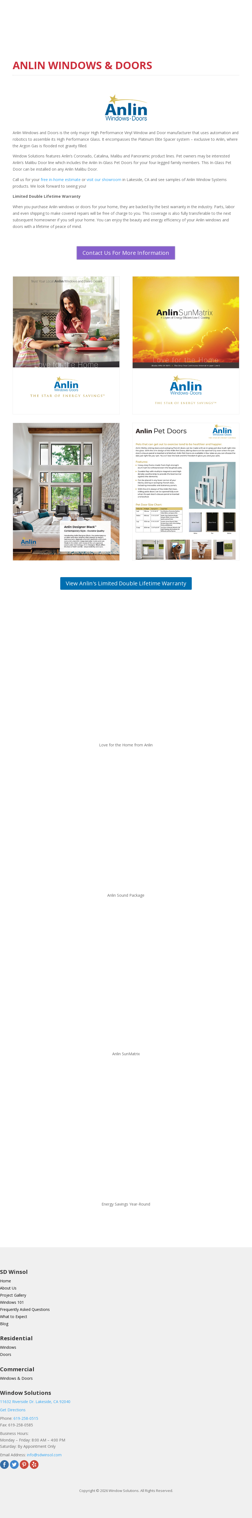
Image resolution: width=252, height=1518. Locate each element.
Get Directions (13, 1409)
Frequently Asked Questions (25, 1309)
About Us (8, 1288)
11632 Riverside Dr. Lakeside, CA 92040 (35, 1401)
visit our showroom (104, 179)
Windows (8, 1347)
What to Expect (13, 1316)
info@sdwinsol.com (44, 1454)
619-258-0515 (25, 1418)
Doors (5, 1354)
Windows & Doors (16, 1378)
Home (5, 1280)
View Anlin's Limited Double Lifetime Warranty (126, 583)
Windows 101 (12, 1302)
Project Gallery (13, 1295)
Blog (4, 1323)
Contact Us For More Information (126, 252)
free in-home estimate (61, 179)
